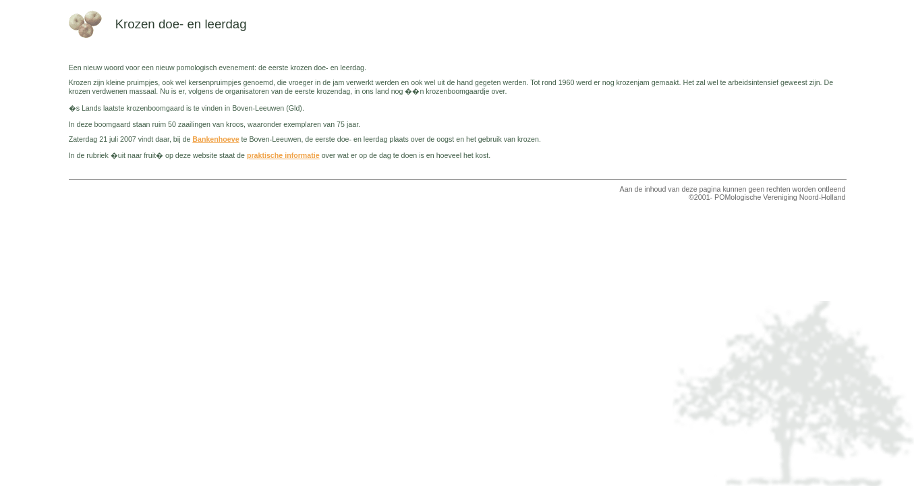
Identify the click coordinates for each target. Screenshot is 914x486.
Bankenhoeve (215, 139)
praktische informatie (283, 155)
